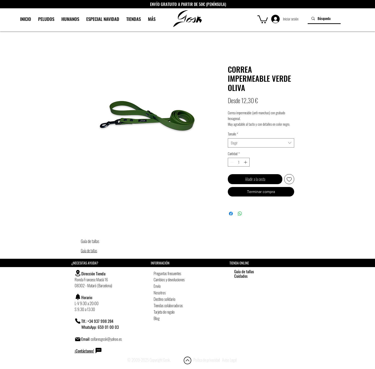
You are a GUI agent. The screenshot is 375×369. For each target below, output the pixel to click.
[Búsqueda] (324, 18)
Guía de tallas (89, 251)
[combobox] (261, 143)
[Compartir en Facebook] (231, 213)
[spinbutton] (238, 162)
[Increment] (246, 162)
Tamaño (233, 134)
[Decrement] (231, 162)
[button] (262, 18)
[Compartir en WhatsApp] (240, 213)
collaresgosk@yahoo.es (106, 339)
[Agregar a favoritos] (289, 179)
